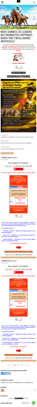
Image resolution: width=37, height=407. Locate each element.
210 (18, 365)
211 (22, 365)
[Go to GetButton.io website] (33, 405)
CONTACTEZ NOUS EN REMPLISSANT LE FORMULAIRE (17, 382)
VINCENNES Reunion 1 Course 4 (9, 157)
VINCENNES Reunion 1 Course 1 (9, 261)
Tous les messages (7, 153)
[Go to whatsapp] (33, 403)
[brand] (2, 2)
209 (15, 365)
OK (34, 390)
